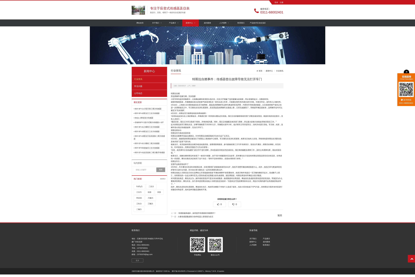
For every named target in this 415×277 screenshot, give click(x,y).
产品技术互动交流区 (258, 23)
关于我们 (157, 22)
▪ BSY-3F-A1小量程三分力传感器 (146, 127)
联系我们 (241, 23)
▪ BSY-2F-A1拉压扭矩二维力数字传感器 (149, 152)
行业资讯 (138, 79)
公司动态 (138, 93)
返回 (280, 215)
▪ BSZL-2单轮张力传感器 (143, 118)
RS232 (139, 198)
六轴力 (150, 198)
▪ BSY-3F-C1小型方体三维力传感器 (147, 109)
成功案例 (207, 23)
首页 (260, 71)
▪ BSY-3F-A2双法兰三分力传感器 (146, 113)
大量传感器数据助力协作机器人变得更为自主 (195, 217)
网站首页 (140, 23)
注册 (281, 2)
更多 (137, 260)
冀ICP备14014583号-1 (179, 271)
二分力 (151, 186)
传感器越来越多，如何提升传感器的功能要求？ (197, 213)
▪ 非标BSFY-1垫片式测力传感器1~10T (149, 122)
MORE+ (163, 179)
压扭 (159, 192)
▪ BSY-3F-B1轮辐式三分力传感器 (146, 148)
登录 (276, 2)
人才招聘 (224, 22)
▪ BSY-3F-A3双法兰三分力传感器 (146, 131)
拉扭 (149, 192)
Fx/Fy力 (139, 186)
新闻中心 (190, 22)
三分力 (139, 192)
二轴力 (139, 209)
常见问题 (138, 86)
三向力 (139, 204)
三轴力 (150, 204)
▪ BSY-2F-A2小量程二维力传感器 (146, 143)
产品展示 (173, 22)
